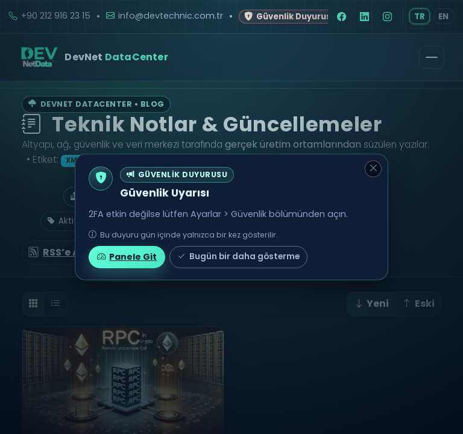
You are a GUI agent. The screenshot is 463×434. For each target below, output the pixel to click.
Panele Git (127, 257)
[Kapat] (373, 168)
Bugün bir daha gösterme (238, 256)
